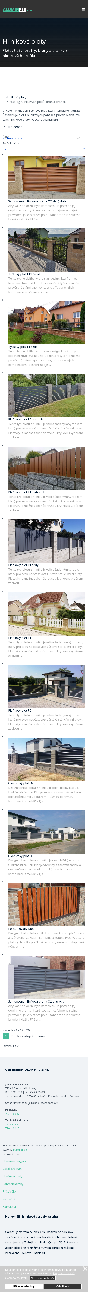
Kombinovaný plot (21, 929)
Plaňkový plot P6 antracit (25, 419)
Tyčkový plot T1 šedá (23, 347)
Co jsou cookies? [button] (64, 1273)
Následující (25, 1036)
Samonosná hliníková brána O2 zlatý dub (37, 201)
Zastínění (9, 1199)
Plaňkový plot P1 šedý (23, 565)
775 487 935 (12, 1124)
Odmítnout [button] (62, 1286)
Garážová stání (12, 1169)
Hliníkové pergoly (14, 1161)
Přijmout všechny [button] (23, 1286)
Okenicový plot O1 (21, 856)
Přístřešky (9, 1191)
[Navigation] (83, 10)
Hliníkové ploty (12, 1176)
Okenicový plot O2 (21, 783)
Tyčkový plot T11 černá (24, 274)
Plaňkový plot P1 (19, 638)
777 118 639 (12, 1113)
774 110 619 (12, 1128)
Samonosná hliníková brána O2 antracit (36, 1001)
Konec (41, 1036)
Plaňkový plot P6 (19, 710)
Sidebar (14, 127)
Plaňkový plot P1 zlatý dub (26, 492)
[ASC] (79, 137)
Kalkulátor (9, 1207)
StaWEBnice (20, 1149)
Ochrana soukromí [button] (16, 1277)
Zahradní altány (13, 1184)
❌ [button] (85, 1268)
